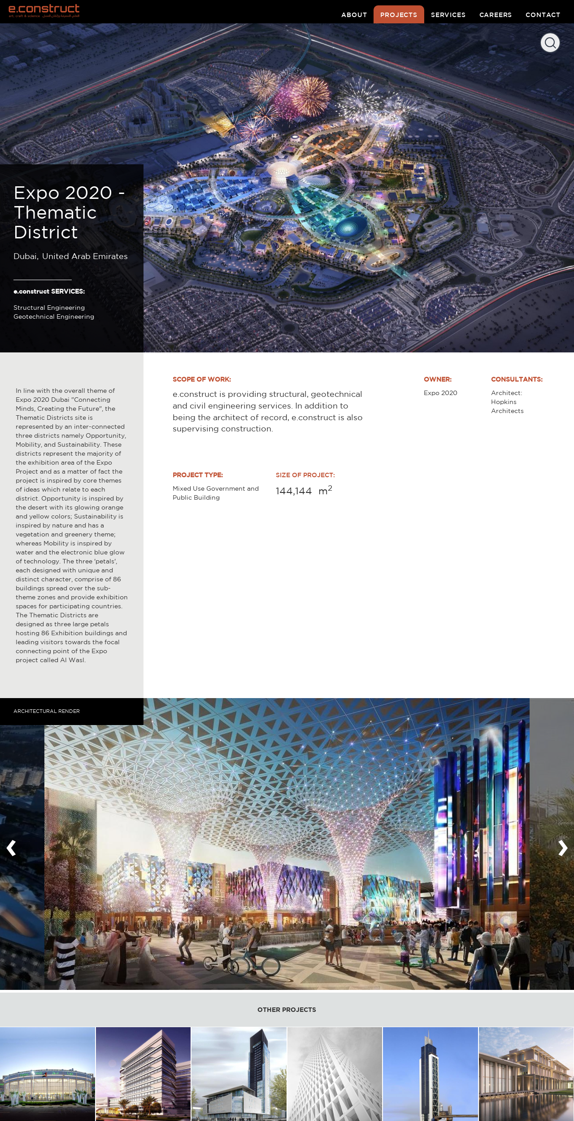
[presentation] (11, 844)
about (354, 14)
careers (496, 14)
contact (543, 14)
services (448, 14)
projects (398, 14)
